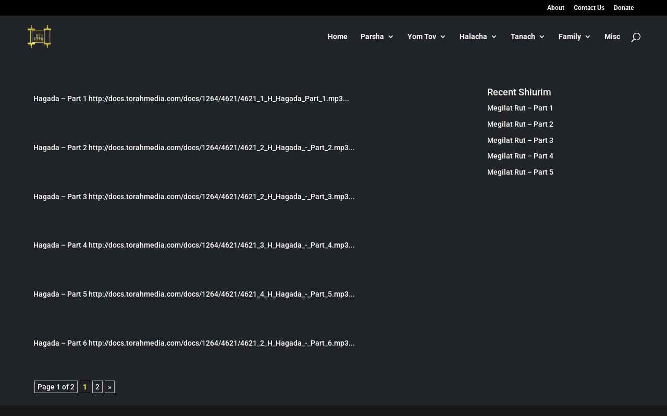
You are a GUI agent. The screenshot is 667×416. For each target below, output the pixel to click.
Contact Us (589, 8)
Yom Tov (421, 37)
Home (338, 37)
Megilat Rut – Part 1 (520, 108)
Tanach (523, 37)
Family (570, 37)
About (555, 8)
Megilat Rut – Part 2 (520, 124)
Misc (612, 37)
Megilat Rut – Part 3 (520, 140)
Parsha (372, 37)
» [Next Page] (110, 387)
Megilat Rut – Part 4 (520, 156)
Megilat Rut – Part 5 (520, 172)
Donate (624, 8)
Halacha (473, 37)
